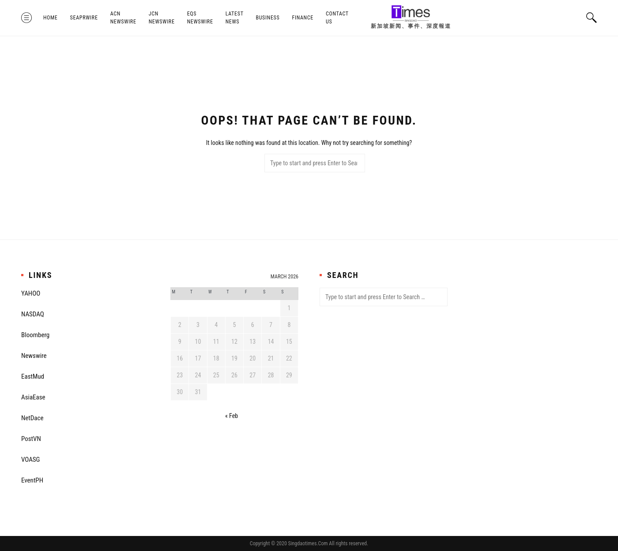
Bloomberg (35, 335)
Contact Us (337, 18)
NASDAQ (32, 314)
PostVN (31, 439)
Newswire (34, 356)
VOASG (30, 460)
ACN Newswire (123, 18)
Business (267, 18)
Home (50, 18)
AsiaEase (33, 397)
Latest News (235, 18)
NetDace (32, 418)
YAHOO (30, 293)
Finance (302, 18)
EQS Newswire (200, 18)
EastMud (32, 376)
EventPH (32, 480)
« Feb (231, 415)
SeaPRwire (84, 18)
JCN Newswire (162, 18)
